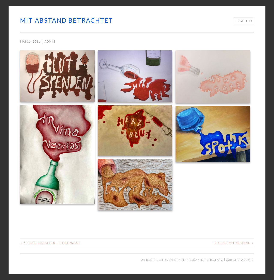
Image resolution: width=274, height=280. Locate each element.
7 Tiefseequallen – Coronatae (50, 243)
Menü (246, 21)
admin (50, 41)
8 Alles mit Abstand (234, 243)
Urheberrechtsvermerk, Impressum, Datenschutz (182, 259)
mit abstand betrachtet (66, 20)
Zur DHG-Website (240, 259)
